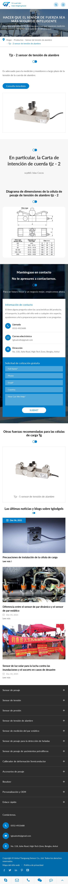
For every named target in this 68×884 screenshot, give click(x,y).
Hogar (9, 40)
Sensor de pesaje (34, 690)
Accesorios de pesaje (34, 771)
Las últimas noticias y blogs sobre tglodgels (34, 508)
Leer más (6, 561)
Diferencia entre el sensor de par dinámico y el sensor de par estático (33, 608)
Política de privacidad (33, 865)
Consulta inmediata (16, 86)
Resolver (34, 782)
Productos (18, 40)
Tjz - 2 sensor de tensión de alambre (24, 43)
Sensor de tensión (34, 700)
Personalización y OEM (34, 792)
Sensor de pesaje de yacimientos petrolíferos (34, 751)
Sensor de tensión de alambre (38, 40)
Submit (34, 410)
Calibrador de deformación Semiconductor (34, 761)
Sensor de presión (34, 710)
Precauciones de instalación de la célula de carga (30, 557)
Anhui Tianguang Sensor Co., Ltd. (29, 858)
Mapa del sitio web (11, 865)
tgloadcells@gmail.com (21, 836)
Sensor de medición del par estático (34, 731)
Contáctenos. (9, 814)
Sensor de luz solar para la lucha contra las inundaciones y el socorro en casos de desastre (29, 667)
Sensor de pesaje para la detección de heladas (34, 741)
